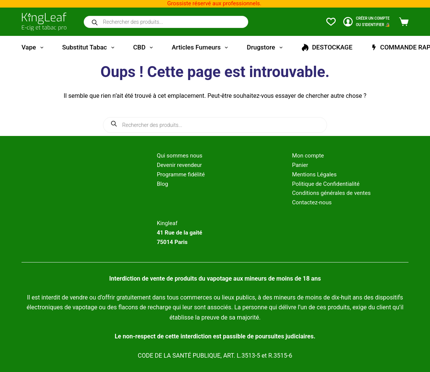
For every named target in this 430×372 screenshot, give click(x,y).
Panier (300, 165)
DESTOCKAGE (327, 47)
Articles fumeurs (201, 47)
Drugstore (266, 47)
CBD (144, 47)
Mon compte (308, 155)
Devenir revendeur (179, 165)
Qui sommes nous (180, 155)
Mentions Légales (314, 174)
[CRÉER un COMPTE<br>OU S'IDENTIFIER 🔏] (366, 21)
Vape (34, 47)
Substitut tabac (89, 47)
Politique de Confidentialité (325, 184)
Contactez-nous (312, 202)
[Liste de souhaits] (331, 21)
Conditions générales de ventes (331, 193)
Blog (162, 184)
